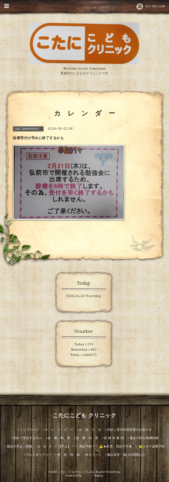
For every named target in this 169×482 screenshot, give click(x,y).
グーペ (87, 476)
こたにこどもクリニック (73, 472)
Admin (99, 476)
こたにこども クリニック (84, 416)
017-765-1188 (150, 7)
